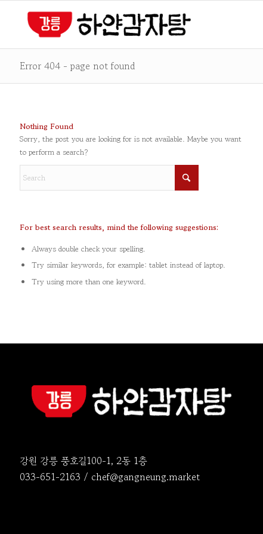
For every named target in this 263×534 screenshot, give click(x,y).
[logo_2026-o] (109, 24)
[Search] (109, 178)
